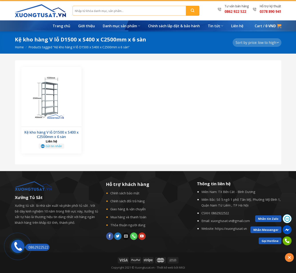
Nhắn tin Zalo (268, 219)
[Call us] (133, 236)
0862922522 (220, 213)
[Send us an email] (125, 236)
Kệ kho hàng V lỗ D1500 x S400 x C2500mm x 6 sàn (51, 134)
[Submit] (192, 11)
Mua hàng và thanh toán (128, 217)
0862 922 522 (235, 11)
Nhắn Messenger (265, 230)
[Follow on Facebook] (109, 236)
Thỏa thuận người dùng (127, 225)
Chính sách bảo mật (124, 193)
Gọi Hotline (270, 241)
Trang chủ (61, 25)
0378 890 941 (270, 11)
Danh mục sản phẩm (121, 25)
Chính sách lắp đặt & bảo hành (174, 25)
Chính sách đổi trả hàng (127, 201)
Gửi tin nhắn (54, 146)
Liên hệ (237, 25)
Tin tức (215, 25)
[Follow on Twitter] (117, 236)
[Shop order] (257, 42)
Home (19, 47)
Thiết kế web (165, 267)
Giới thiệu (86, 25)
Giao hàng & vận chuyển (128, 209)
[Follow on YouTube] (142, 236)
